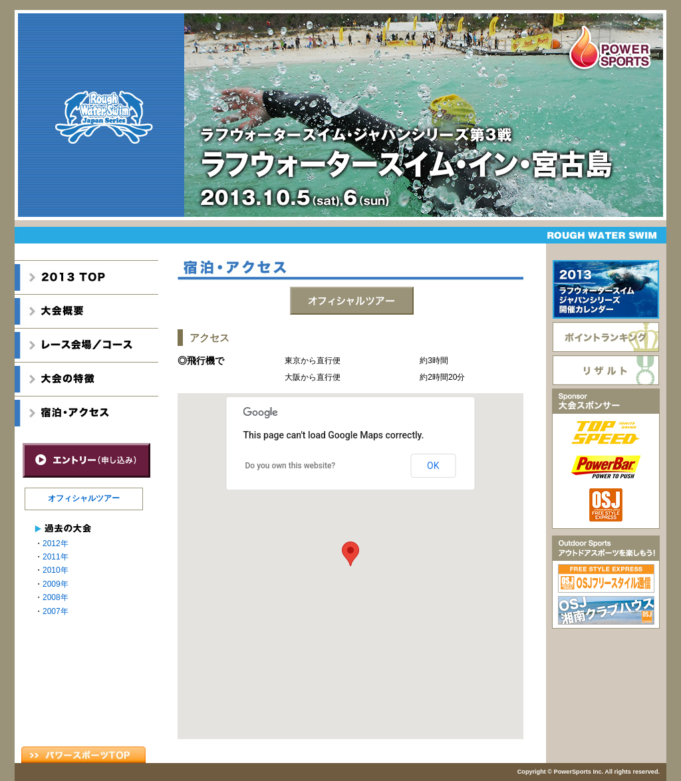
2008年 (55, 597)
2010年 (55, 570)
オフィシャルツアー (84, 498)
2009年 (55, 584)
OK (433, 465)
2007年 (55, 611)
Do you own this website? (290, 465)
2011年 (55, 556)
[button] (350, 554)
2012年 (55, 543)
